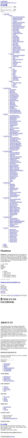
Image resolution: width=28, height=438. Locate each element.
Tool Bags (12, 187)
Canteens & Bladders (15, 158)
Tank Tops (15, 63)
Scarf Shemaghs (13, 214)
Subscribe (3, 361)
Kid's (11, 67)
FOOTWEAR (7, 364)
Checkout (12, 436)
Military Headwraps (14, 210)
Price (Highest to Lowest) (10, 276)
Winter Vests (16, 56)
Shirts (14, 74)
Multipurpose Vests (17, 23)
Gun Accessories (14, 93)
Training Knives (13, 125)
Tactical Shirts (16, 40)
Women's (12, 54)
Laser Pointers (13, 99)
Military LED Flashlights (16, 222)
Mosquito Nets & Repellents (16, 170)
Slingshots (12, 107)
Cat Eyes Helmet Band (15, 199)
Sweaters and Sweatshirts (19, 22)
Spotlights (12, 225)
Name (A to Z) (7, 272)
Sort (2, 268)
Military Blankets (14, 166)
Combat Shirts (16, 38)
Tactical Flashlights (14, 226)
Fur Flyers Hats (13, 203)
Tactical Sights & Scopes (16, 112)
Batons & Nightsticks (15, 152)
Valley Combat (4, 4)
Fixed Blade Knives (14, 115)
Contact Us (10, 2)
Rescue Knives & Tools (15, 121)
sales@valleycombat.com (11, 418)
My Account (7, 396)
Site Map (6, 401)
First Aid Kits (13, 163)
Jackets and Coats (17, 25)
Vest (14, 69)
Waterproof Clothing (17, 18)
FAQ (5, 391)
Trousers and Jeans (17, 66)
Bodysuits (15, 86)
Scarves (11, 215)
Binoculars (12, 91)
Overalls (15, 64)
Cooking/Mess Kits (14, 160)
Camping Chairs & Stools (16, 156)
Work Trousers (16, 45)
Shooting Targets (14, 106)
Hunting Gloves (13, 232)
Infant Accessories (17, 82)
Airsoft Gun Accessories (15, 143)
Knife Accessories (14, 134)
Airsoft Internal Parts (15, 147)
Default (5, 271)
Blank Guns (12, 92)
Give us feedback (15, 295)
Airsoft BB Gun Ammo (15, 139)
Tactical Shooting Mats (15, 111)
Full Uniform (16, 80)
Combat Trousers (17, 47)
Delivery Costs (7, 379)
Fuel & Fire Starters (14, 165)
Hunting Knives (13, 118)
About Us (6, 386)
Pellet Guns (12, 103)
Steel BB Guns (13, 108)
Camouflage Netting (14, 154)
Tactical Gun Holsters (15, 110)
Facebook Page (7, 407)
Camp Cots (12, 155)
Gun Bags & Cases (14, 95)
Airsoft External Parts (15, 141)
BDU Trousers (16, 52)
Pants (14, 85)
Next (3, 292)
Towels (11, 181)
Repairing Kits (13, 171)
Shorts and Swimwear (18, 59)
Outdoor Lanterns (14, 224)
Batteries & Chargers (15, 148)
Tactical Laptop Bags (15, 195)
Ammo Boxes (13, 89)
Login (2, 1)
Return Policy (7, 378)
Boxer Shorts (16, 29)
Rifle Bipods (13, 104)
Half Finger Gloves (14, 230)
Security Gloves (13, 239)
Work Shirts (15, 36)
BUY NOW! (4, 288)
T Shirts (14, 34)
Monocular (12, 102)
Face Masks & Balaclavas (16, 202)
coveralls (15, 21)
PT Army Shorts (16, 32)
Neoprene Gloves (14, 234)
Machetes (12, 129)
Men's (11, 15)
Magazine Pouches (14, 100)
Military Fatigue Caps (15, 208)
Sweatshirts (15, 78)
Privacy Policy (7, 389)
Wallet (11, 191)
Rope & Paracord (14, 173)
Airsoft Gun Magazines (15, 144)
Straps (11, 180)
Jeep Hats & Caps (14, 204)
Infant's (11, 81)
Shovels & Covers (14, 176)
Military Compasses (14, 169)
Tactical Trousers (17, 48)
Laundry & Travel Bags (15, 192)
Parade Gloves (13, 237)
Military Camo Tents (14, 167)
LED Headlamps (14, 218)
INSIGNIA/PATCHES (9, 368)
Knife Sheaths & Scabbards (16, 133)
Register (5, 1)
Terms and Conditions (9, 380)
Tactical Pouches (14, 196)
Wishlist (5, 2)
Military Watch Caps (14, 211)
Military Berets (13, 206)
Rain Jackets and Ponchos (19, 26)
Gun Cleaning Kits (14, 96)
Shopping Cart (7, 376)
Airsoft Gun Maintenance (16, 145)
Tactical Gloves (13, 240)
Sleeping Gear (13, 177)
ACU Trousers (16, 51)
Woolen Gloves (13, 241)
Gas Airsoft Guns (14, 149)
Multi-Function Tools (15, 130)
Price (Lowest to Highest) (10, 275)
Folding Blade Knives (15, 117)
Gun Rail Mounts (14, 97)
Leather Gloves (13, 233)
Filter (2, 265)
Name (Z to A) (7, 274)
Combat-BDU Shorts (18, 33)
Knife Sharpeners (14, 132)
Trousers (15, 75)
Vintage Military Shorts (18, 27)
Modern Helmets (14, 213)
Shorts (14, 73)
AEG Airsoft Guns (14, 137)
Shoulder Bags (13, 193)
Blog (5, 408)
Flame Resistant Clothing (19, 17)
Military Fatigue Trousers (19, 49)
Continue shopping (5, 436)
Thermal (15, 70)
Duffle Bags (12, 185)
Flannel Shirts (16, 37)
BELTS (5, 366)
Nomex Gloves (13, 236)
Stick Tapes (12, 178)
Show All (3, 267)
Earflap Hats (13, 200)
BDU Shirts (15, 44)
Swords (11, 126)
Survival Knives (13, 122)
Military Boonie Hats (15, 207)
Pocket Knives (13, 119)
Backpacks (12, 184)
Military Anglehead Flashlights (17, 221)
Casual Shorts (16, 30)
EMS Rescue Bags (14, 188)
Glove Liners (13, 229)
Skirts (14, 58)
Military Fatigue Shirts (18, 41)
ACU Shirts (15, 43)
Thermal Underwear (17, 19)
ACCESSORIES (8, 369)
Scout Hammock (14, 174)
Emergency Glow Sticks (15, 162)
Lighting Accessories (15, 219)
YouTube (6, 409)
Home (2, 2)
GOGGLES (6, 365)
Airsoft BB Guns (14, 140)
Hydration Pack (13, 189)
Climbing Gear (13, 159)
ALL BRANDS (7, 370)
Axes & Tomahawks (14, 128)
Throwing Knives (14, 123)
